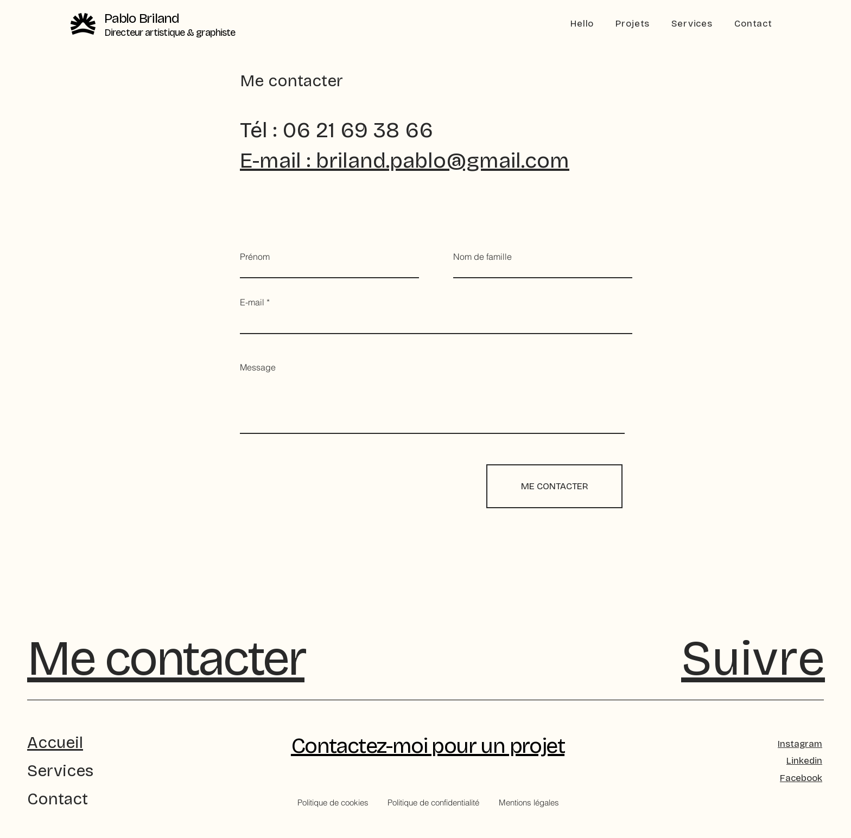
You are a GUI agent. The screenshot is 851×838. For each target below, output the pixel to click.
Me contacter (165, 658)
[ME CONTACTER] (554, 486)
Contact (57, 799)
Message (258, 367)
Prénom (255, 256)
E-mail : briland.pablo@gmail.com (404, 161)
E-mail (252, 302)
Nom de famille (482, 256)
